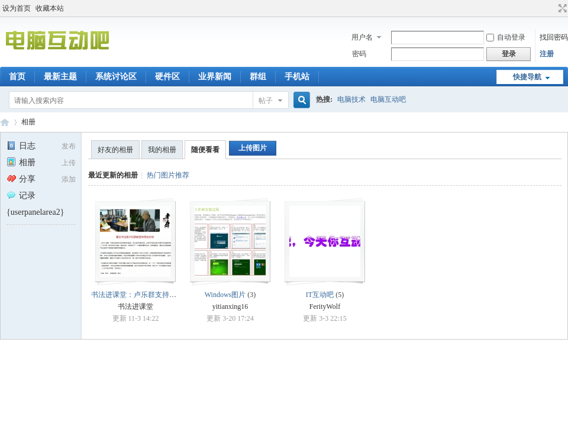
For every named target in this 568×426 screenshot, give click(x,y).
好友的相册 (115, 150)
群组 (258, 76)
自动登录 (505, 37)
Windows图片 (225, 295)
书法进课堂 (135, 306)
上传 (69, 163)
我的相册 (162, 150)
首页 (17, 76)
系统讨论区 (116, 76)
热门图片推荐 (168, 175)
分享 (21, 179)
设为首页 (16, 8)
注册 (547, 54)
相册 (28, 122)
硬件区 (167, 76)
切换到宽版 (561, 8)
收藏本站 (50, 8)
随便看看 (205, 150)
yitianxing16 (230, 306)
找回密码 (554, 37)
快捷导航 (527, 77)
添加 (69, 179)
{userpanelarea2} (35, 212)
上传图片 (252, 148)
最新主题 (60, 76)
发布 (69, 146)
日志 (21, 145)
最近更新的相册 (113, 175)
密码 (359, 54)
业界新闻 (214, 76)
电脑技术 (351, 99)
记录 (21, 195)
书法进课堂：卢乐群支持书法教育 (144, 295)
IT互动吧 (320, 295)
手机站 (297, 76)
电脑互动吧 (388, 99)
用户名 (362, 37)
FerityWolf (324, 306)
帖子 (266, 100)
